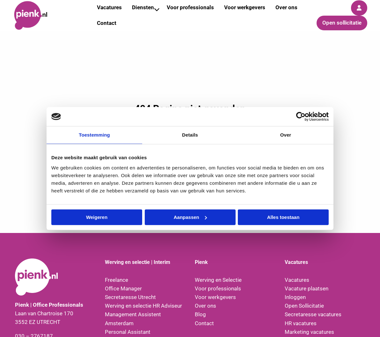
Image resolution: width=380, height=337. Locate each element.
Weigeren (96, 217)
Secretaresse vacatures (313, 314)
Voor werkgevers (215, 297)
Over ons (205, 306)
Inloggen (295, 297)
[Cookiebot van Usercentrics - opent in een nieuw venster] (301, 116)
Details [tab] (190, 135)
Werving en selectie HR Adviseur (143, 306)
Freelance (116, 280)
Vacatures (297, 280)
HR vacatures (301, 323)
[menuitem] (106, 23)
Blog (200, 314)
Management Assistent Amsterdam (133, 318)
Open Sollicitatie (304, 306)
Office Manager (123, 288)
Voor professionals (218, 288)
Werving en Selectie (218, 280)
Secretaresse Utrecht (130, 297)
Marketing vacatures (309, 332)
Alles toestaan (283, 217)
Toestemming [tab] (94, 135)
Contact (106, 23)
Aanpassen (190, 217)
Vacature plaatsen (306, 288)
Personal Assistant (127, 332)
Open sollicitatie (342, 22)
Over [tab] (285, 135)
